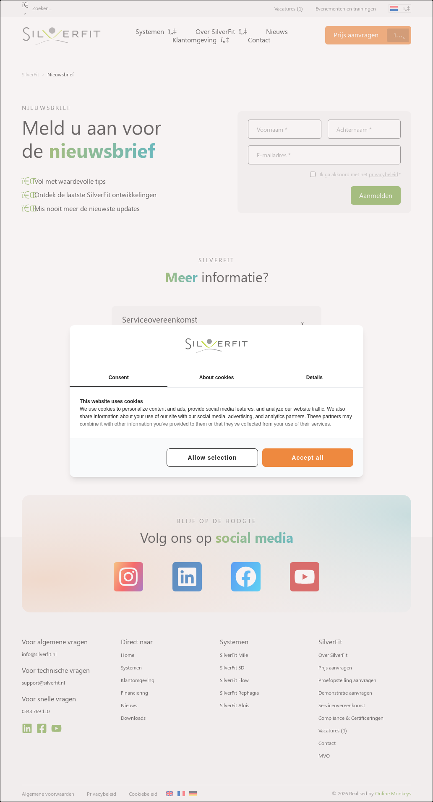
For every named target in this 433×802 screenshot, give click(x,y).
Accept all (307, 457)
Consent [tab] (119, 377)
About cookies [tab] (216, 377)
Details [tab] (314, 377)
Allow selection (212, 457)
